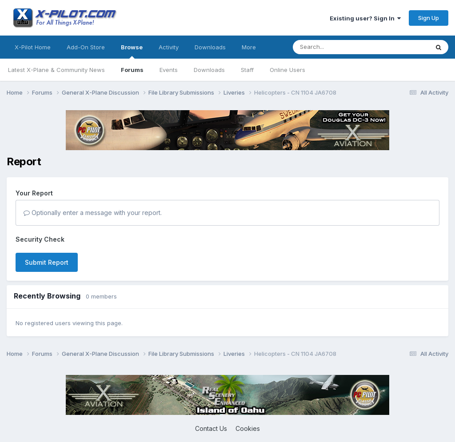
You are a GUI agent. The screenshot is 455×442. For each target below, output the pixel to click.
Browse (132, 51)
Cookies (247, 428)
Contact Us (211, 428)
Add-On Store (86, 47)
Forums (132, 69)
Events (169, 69)
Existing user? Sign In (365, 18)
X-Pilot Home (33, 47)
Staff (247, 69)
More (249, 47)
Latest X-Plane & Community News (56, 69)
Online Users (287, 69)
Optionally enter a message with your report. (93, 212)
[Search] (343, 47)
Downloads (209, 69)
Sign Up (428, 17)
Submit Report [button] (46, 262)
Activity (169, 47)
